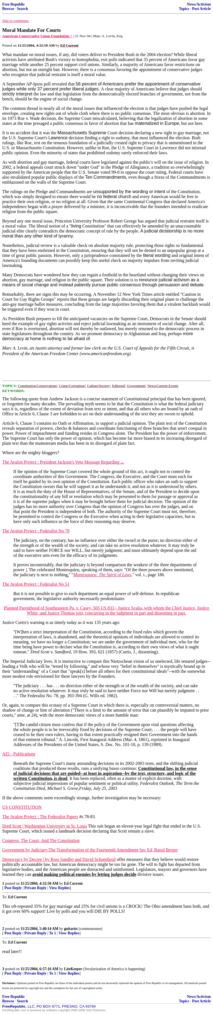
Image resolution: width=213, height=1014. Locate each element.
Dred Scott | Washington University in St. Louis (44, 826)
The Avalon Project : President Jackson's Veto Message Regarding (63, 462)
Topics (184, 9)
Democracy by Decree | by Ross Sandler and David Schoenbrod (59, 859)
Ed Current (73, 883)
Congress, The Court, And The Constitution (41, 840)
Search (22, 9)
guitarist (71, 929)
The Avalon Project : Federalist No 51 (35, 584)
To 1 (52, 933)
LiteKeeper (73, 969)
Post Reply (13, 888)
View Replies (59, 888)
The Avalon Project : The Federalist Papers (40, 816)
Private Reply (35, 888)
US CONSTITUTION (22, 807)
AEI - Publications (18, 754)
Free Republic (13, 4)
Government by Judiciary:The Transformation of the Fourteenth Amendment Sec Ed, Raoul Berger (90, 850)
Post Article (201, 9)
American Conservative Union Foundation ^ (37, 36)
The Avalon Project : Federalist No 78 (35, 531)
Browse (8, 9)
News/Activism (199, 4)
